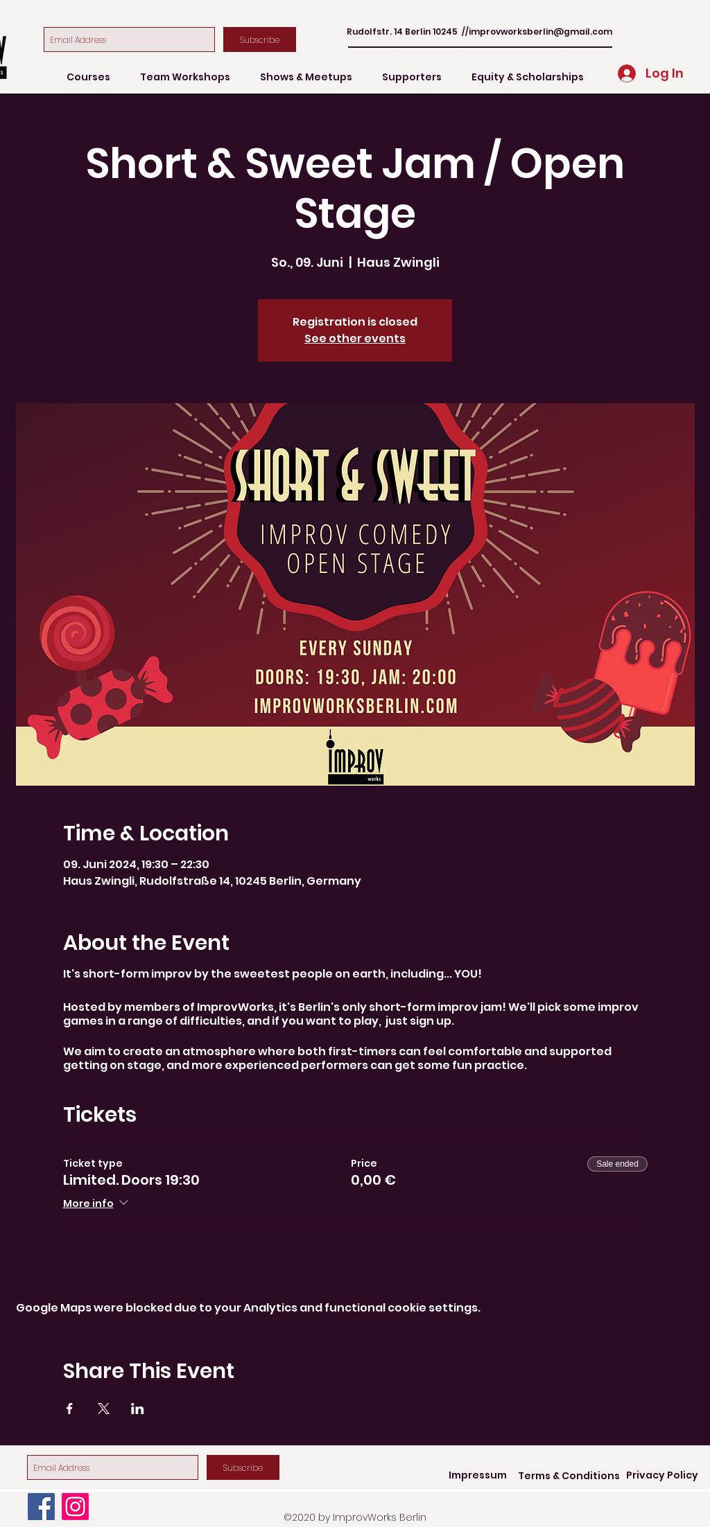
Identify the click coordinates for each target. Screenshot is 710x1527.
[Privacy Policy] (662, 1476)
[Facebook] (41, 1506)
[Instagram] (75, 1506)
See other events (355, 338)
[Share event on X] (103, 1408)
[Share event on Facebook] (69, 1408)
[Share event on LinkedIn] (137, 1408)
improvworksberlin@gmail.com (540, 31)
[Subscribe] (259, 39)
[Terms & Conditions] (569, 1476)
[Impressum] (478, 1476)
